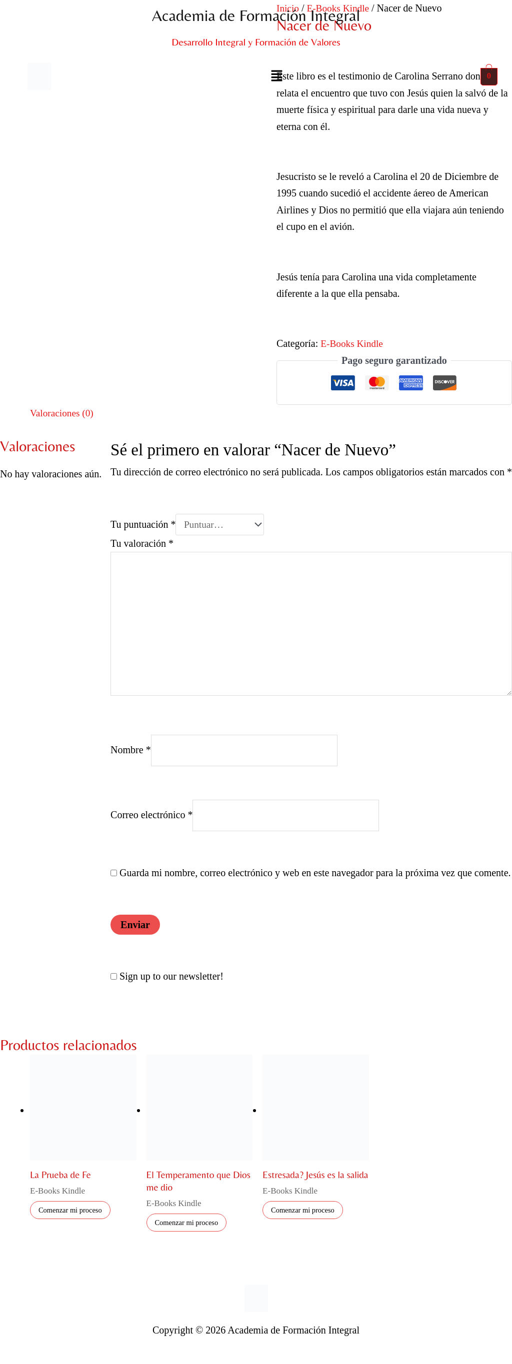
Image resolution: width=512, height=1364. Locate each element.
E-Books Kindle (352, 343)
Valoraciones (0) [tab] (63, 412)
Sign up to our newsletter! (172, 984)
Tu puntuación (143, 524)
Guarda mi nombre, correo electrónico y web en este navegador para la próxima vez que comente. (315, 881)
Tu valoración (142, 543)
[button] (277, 76)
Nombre (130, 756)
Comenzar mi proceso (73, 1220)
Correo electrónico (151, 823)
